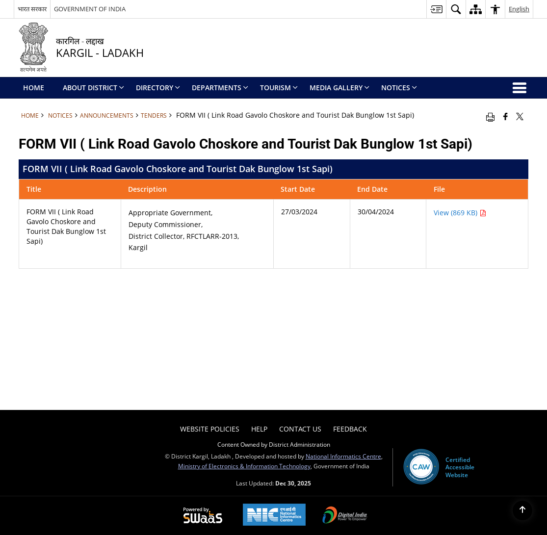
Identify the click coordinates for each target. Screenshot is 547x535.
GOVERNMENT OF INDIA (90, 8)
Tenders (154, 115)
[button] (456, 9)
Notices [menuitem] (399, 87)
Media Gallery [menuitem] (339, 87)
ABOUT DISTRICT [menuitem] (93, 87)
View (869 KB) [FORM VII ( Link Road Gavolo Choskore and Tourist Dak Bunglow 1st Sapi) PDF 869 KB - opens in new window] (460, 212)
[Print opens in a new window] (490, 116)
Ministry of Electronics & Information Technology (244, 466)
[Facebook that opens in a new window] (505, 116)
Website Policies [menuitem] (209, 428)
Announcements (106, 115)
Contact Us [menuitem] (300, 428)
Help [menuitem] (259, 428)
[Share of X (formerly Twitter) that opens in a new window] (520, 116)
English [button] (519, 8)
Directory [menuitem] (158, 87)
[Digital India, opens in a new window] (345, 516)
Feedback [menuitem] (350, 428)
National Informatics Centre (343, 456)
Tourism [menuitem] (279, 87)
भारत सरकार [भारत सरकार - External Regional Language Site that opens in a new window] (32, 8)
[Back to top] (522, 510)
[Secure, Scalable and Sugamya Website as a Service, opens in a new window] (203, 516)
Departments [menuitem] (220, 87)
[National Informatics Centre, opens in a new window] (274, 515)
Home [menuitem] (33, 87)
